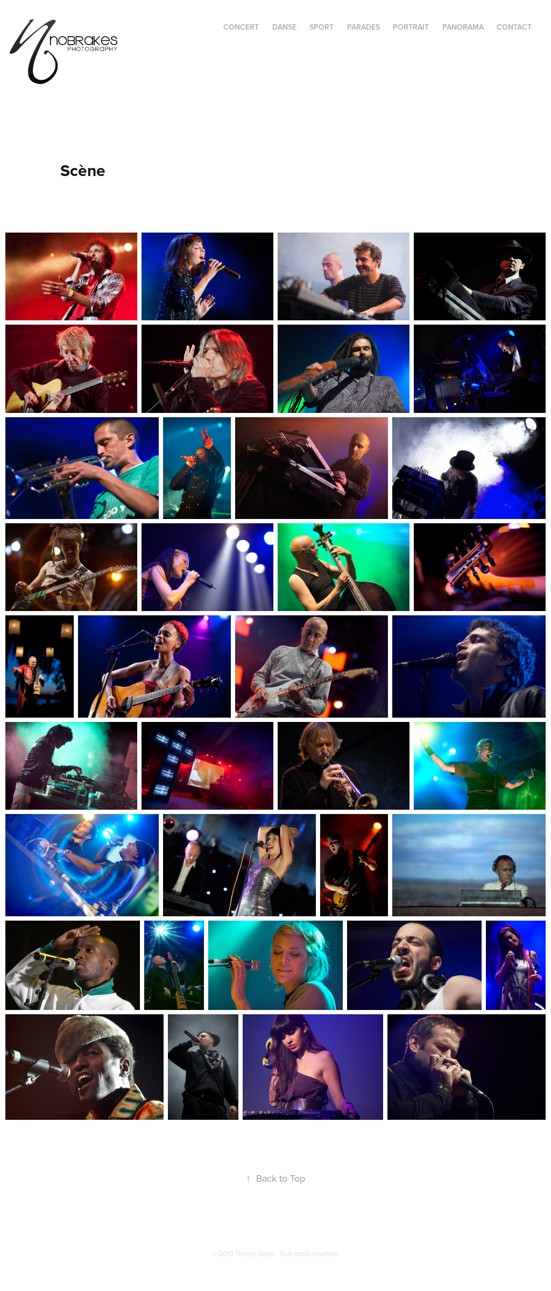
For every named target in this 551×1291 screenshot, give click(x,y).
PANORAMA (463, 27)
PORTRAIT (411, 27)
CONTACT (514, 27)
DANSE (284, 27)
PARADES (363, 27)
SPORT (321, 27)
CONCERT (241, 27)
